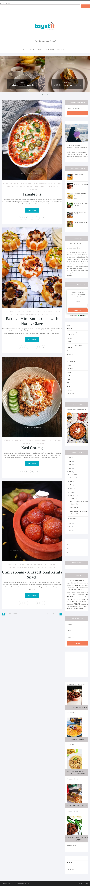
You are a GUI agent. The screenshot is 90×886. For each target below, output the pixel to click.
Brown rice (86, 581)
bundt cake (13, 311)
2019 (70, 526)
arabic (78, 592)
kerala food (12, 568)
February (73, 495)
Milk (71, 590)
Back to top (83, 883)
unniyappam (53, 568)
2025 (70, 457)
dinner (36, 183)
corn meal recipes (26, 183)
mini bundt (32, 314)
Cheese (73, 583)
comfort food (7, 183)
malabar (69, 601)
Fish (68, 383)
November (73, 474)
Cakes (24, 311)
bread (68, 594)
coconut (29, 565)
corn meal (16, 183)
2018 (70, 530)
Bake (68, 581)
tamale (48, 186)
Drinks (69, 376)
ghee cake (58, 311)
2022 (70, 468)
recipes (42, 186)
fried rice (15, 440)
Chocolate (80, 583)
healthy (73, 599)
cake (19, 311)
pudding (80, 601)
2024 (70, 461)
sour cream (67, 82)
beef (82, 592)
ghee (51, 311)
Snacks (69, 341)
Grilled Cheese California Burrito (67, 85)
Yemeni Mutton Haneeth (81, 222)
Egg (88, 583)
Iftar (76, 585)
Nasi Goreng (57, 440)
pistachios (45, 314)
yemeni (81, 608)
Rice (68, 358)
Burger (68, 583)
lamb (88, 599)
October (72, 478)
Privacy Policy (71, 866)
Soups (68, 386)
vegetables (86, 606)
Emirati (69, 585)
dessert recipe (37, 311)
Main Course (70, 334)
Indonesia (22, 440)
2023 (70, 464)
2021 (70, 472)
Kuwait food (86, 587)
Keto (81, 587)
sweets (52, 314)
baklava (6, 311)
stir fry (81, 606)
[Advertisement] (77, 664)
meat (17, 186)
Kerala (47, 565)
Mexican (22, 186)
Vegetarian (70, 354)
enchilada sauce (56, 183)
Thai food (81, 590)
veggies (76, 608)
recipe (36, 186)
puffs (85, 601)
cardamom (22, 565)
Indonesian (30, 440)
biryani (87, 592)
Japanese (87, 585)
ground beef (10, 186)
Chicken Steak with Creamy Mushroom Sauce (80, 196)
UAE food (86, 590)
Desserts (69, 338)
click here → (71, 275)
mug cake (22, 82)
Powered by (78, 315)
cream (77, 597)
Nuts (38, 314)
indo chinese (81, 599)
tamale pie (54, 186)
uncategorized (32, 190)
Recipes (40, 49)
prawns (74, 601)
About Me (31, 49)
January (72, 518)
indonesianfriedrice (41, 440)
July (71, 481)
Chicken (69, 347)
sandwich (75, 606)
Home (24, 49)
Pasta (68, 379)
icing (26, 314)
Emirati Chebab (78, 174)
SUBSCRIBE (77, 310)
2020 (70, 523)
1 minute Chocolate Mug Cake (22, 85)
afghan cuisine (71, 592)
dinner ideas (6, 440)
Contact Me (60, 49)
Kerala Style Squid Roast (81, 184)
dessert (29, 311)
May (71, 488)
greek (68, 599)
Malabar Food (71, 361)
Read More (32, 210)
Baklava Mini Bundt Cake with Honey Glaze (32, 321)
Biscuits (72, 581)
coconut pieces (38, 565)
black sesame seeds (11, 565)
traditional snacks (34, 568)
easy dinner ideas (44, 183)
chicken (70, 596)
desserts (46, 311)
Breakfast (78, 581)
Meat (68, 351)
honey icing (19, 314)
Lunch (50, 440)
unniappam (45, 568)
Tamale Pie (32, 194)
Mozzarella (29, 186)
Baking (69, 365)
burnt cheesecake (78, 594)
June (71, 485)
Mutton (75, 590)
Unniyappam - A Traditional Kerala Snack (32, 575)
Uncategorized (49, 49)
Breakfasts (70, 368)
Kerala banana (54, 565)
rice (33, 443)
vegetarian (70, 608)
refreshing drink (85, 604)
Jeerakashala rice (71, 587)
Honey (12, 314)
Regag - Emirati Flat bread (78, 806)
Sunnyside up (40, 443)
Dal (85, 583)
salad (71, 606)
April (71, 492)
